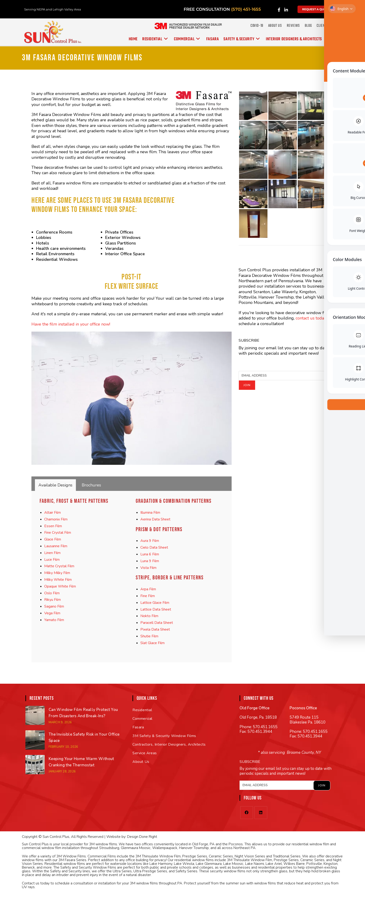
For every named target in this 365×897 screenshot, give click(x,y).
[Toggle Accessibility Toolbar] (358, 7)
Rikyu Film (52, 599)
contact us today (311, 318)
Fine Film (147, 595)
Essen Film (53, 526)
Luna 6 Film (149, 554)
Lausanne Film (55, 546)
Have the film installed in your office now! (70, 324)
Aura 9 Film (149, 540)
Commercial (142, 718)
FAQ (335, 26)
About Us (275, 26)
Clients (322, 26)
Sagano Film (54, 606)
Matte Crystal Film (59, 566)
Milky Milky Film (57, 572)
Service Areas (144, 753)
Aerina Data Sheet (155, 519)
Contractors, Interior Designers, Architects (169, 744)
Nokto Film (149, 615)
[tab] (55, 485)
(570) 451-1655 (246, 9)
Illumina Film (150, 512)
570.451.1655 (265, 727)
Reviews (293, 26)
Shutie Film (149, 636)
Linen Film (52, 552)
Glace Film (52, 539)
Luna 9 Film (149, 561)
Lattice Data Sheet (155, 609)
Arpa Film (148, 589)
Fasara (138, 727)
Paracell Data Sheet (156, 622)
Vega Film (52, 613)
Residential (142, 710)
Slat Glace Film (152, 643)
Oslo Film (52, 593)
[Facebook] (246, 812)
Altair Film (52, 512)
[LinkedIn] (260, 812)
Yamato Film (54, 619)
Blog (308, 26)
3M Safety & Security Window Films (164, 735)
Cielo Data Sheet (154, 547)
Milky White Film (58, 579)
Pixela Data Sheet (155, 629)
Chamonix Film (56, 519)
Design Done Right (142, 836)
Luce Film (52, 559)
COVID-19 (256, 26)
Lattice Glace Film (154, 602)
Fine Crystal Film (57, 532)
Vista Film (148, 567)
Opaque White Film (60, 586)
